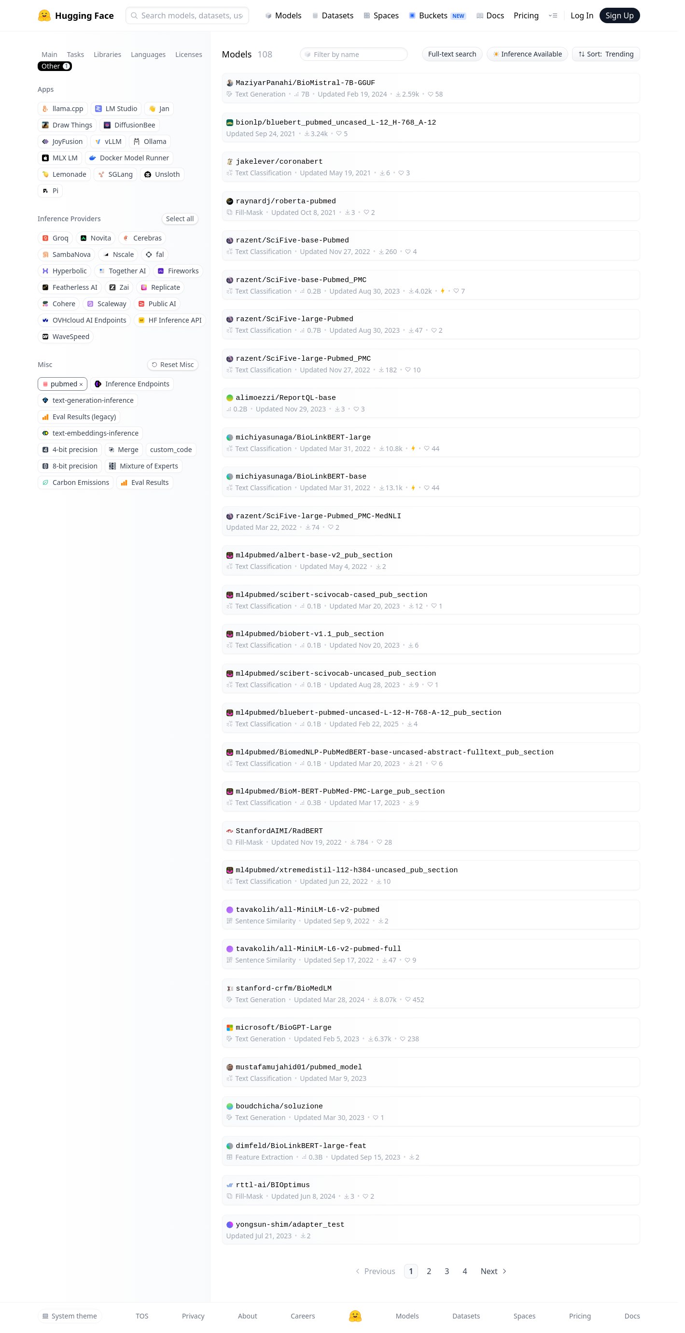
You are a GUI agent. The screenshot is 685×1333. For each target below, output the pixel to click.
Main (49, 54)
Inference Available (527, 53)
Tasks (75, 54)
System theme (69, 1315)
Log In (582, 15)
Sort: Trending (606, 53)
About (247, 1315)
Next (494, 1271)
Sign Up (620, 15)
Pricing (526, 15)
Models (283, 15)
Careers (303, 1315)
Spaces (381, 15)
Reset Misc (173, 364)
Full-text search (452, 53)
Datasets (332, 15)
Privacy (193, 1315)
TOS (142, 1315)
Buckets (437, 15)
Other (56, 66)
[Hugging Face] (355, 1316)
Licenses (188, 54)
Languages (148, 54)
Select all (180, 218)
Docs (490, 15)
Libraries (107, 54)
